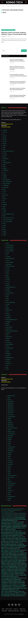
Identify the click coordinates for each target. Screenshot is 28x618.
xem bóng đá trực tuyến (8, 217)
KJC (7, 254)
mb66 (13, 554)
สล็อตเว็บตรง (5, 158)
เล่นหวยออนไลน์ (9, 247)
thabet (7, 313)
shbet (4, 206)
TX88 (6, 564)
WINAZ (8, 361)
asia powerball (13, 514)
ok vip (4, 193)
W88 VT (5, 198)
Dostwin (5, 139)
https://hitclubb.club (10, 573)
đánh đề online (12, 569)
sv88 (17, 548)
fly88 (11, 508)
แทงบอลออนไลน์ (9, 245)
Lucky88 (22, 532)
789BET (5, 168)
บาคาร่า (4, 172)
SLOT (4, 227)
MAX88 (3, 572)
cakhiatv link (9, 329)
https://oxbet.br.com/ (18, 536)
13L (4, 134)
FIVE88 (10, 575)
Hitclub (4, 210)
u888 (9, 519)
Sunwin (9, 466)
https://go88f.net (10, 551)
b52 (9, 479)
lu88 (24, 563)
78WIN (8, 285)
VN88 (7, 346)
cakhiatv (10, 481)
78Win (7, 338)
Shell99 (9, 454)
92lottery (5, 204)
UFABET (5, 175)
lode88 (10, 564)
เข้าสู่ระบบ (8, 290)
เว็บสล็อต (7, 579)
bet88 (6, 519)
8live (14, 564)
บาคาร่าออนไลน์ (9, 249)
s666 (6, 553)
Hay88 (4, 231)
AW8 (11, 520)
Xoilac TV (7, 547)
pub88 (21, 564)
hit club (7, 270)
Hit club (14, 542)
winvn (7, 300)
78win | (7, 510)
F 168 (9, 445)
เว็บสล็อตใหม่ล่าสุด (7, 162)
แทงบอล (5, 153)
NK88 (12, 591)
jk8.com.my (22, 528)
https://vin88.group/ (10, 302)
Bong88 (5, 177)
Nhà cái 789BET (10, 251)
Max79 (11, 526)
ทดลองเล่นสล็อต (9, 344)
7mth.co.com (18, 585)
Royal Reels (5, 187)
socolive (23, 538)
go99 (2, 519)
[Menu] (26, 2)
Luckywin (16, 589)
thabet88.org (5, 525)
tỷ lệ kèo (6, 570)
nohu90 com (23, 578)
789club (7, 538)
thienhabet (19, 567)
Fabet (20, 556)
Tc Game (5, 132)
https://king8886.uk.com (8, 214)
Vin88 (6, 561)
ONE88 (21, 544)
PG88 (4, 212)
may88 (25, 564)
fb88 (4, 215)
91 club (6, 563)
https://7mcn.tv (21, 594)
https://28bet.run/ (6, 550)
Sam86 (18, 533)
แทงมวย (15, 508)
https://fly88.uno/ (15, 532)
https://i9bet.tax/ (11, 496)
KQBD (7, 351)
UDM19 (3, 589)
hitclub (18, 538)
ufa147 (18, 514)
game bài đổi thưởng (20, 513)
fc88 (7, 275)
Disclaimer (4, 610)
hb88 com (3, 528)
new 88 (8, 279)
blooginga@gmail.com (6, 124)
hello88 (9, 439)
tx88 (18, 563)
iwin (3, 541)
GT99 (24, 550)
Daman (4, 137)
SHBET (8, 277)
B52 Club (3, 551)
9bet (4, 196)
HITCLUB (11, 561)
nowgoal (10, 541)
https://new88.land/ (6, 578)
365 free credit (20, 592)
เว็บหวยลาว (10, 460)
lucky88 (14, 563)
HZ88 (11, 511)
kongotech (21, 614)
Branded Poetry (11, 395)
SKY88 (25, 525)
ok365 (21, 572)
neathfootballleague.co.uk (8, 517)
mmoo (7, 273)
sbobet (10, 576)
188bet (8, 535)
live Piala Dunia (5, 566)
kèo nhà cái (5, 194)
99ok (6, 576)
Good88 (4, 542)
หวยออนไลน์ (18, 517)
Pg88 (18, 547)
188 (4, 200)
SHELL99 (20, 525)
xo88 (17, 564)
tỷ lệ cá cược (7, 539)
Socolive (4, 529)
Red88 (24, 556)
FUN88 (7, 508)
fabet (4, 223)
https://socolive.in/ (10, 266)
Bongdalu (9, 529)
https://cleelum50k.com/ (8, 151)
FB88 (15, 582)
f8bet (9, 473)
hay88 (4, 225)
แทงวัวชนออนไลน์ (5, 514)
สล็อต (4, 147)
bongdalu (8, 317)
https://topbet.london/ (6, 522)
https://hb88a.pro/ (10, 258)
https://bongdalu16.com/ (11, 319)
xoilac (10, 533)
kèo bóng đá (10, 485)
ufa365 (23, 514)
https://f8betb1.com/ (11, 287)
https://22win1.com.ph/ (7, 558)
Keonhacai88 (8, 545)
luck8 (7, 298)
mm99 (9, 441)
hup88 (13, 556)
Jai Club (4, 135)
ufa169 (3, 516)
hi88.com (4, 554)
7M (14, 522)
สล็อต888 (8, 353)
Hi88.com (7, 582)
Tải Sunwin (8, 342)
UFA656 (7, 516)
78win (2, 510)
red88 (2, 564)
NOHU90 (23, 570)
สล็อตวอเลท (8, 264)
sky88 (5, 556)
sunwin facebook (13, 525)
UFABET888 (6, 185)
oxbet (13, 545)
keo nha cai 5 (11, 477)
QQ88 (9, 471)
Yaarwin (4, 143)
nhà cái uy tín (13, 539)
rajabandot (10, 422)
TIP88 (21, 553)
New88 (3, 573)
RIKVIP (7, 325)
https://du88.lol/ (6, 179)
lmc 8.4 (15, 575)
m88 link (8, 332)
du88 (25, 560)
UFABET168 (10, 450)
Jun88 (19, 579)
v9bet (9, 456)
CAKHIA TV (9, 363)
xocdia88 (23, 557)
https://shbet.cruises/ (12, 428)
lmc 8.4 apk (23, 566)
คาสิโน (4, 164)
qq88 (22, 517)
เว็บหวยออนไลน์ (6, 183)
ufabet (7, 340)
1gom (5, 541)
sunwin (4, 156)
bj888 (9, 468)
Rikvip (6, 523)
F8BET (18, 573)
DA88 (21, 560)
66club (4, 202)
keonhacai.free (18, 530)
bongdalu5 (15, 576)
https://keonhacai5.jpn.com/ (15, 523)
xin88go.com (16, 544)
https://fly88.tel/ (5, 567)
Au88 (7, 272)
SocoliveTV (20, 558)
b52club (18, 581)
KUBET (17, 522)
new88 (7, 304)
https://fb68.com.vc (15, 557)
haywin (3, 595)
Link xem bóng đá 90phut (12, 330)
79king (13, 519)
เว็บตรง (9, 399)
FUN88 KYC (20, 526)
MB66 (21, 554)
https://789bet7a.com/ (7, 536)
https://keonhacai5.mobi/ (7, 530)
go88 (15, 538)
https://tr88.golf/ (5, 591)
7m (2, 539)
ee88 (2, 579)
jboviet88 (10, 462)
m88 (7, 296)
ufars (19, 508)
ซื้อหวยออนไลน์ (11, 431)
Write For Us (23, 610)
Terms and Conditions (13, 610)
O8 (22, 575)
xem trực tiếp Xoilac (7, 219)
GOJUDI (3, 508)
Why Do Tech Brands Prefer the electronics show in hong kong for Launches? (17, 68)
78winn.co (8, 315)
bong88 (12, 535)
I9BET (2, 523)
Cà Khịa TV (8, 594)
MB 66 (7, 294)
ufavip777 (9, 542)
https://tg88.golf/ (18, 591)
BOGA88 (3, 557)
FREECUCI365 (18, 535)
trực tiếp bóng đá (6, 560)
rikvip (11, 538)
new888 (8, 256)
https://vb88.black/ (7, 181)
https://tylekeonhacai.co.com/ (8, 592)
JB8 (6, 520)
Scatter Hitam (11, 410)
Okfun (22, 508)
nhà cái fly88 (9, 327)
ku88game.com (9, 357)
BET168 (17, 578)
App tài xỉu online (12, 483)
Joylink (14, 533)
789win (9, 429)
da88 (9, 563)
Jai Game (5, 130)
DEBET (3, 526)
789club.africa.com (9, 585)
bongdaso (8, 321)
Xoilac (3, 547)
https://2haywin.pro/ (12, 475)
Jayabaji (15, 520)
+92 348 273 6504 (5, 126)
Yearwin (4, 145)
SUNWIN (21, 522)
